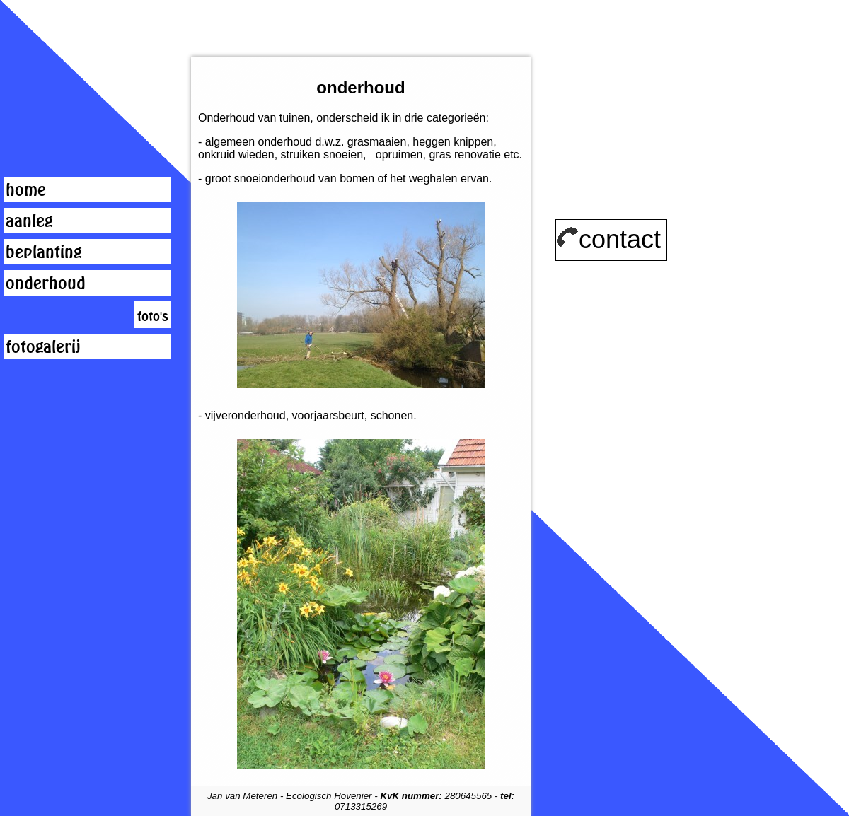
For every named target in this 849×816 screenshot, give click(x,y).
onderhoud (46, 282)
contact (608, 239)
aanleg (29, 220)
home (26, 189)
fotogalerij (43, 346)
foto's (152, 316)
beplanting (43, 251)
